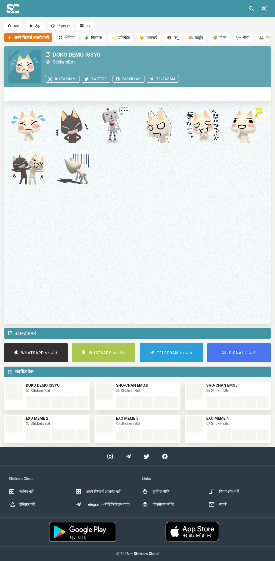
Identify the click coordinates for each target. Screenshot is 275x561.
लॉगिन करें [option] (21, 491)
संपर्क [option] (217, 504)
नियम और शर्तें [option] (223, 491)
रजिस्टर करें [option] (22, 504)
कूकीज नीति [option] (155, 491)
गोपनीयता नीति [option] (158, 504)
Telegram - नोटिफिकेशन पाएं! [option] (102, 504)
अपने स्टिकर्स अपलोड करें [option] (98, 491)
